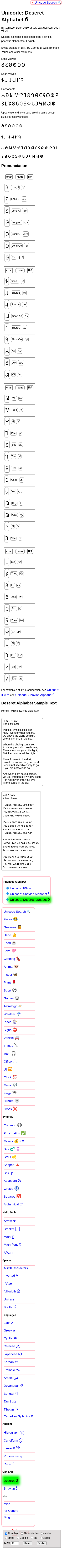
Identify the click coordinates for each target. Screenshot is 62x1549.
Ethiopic (12, 1369)
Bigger (27, 1543)
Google (22, 1537)
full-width (12, 1291)
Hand (10, 935)
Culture (11, 1100)
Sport (10, 990)
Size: (11, 1543)
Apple (45, 1537)
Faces (11, 919)
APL (8, 1252)
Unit (9, 1299)
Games (11, 998)
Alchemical (13, 1204)
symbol (46, 1533)
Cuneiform (14, 1440)
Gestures (13, 927)
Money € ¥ (14, 1141)
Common (13, 1125)
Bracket (13, 1228)
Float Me (11, 1533)
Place (10, 1021)
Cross (10, 1108)
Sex (12, 1149)
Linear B (12, 1448)
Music (10, 1085)
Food (10, 942)
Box (8, 1172)
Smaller (41, 1543)
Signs (10, 1029)
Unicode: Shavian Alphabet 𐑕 (35, 695)
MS (34, 1537)
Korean (11, 1361)
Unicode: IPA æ (20, 888)
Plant (10, 982)
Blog (7, 1517)
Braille (10, 1307)
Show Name (29, 1533)
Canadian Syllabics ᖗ (18, 1416)
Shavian (10, 1488)
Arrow (10, 1220)
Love (10, 950)
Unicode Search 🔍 (48, 2)
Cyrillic (10, 1338)
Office (10, 1061)
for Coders (11, 1510)
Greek (9, 1330)
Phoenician (13, 1456)
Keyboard (13, 1180)
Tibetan (11, 1409)
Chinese (12, 1346)
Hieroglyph (14, 1432)
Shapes (12, 1164)
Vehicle (11, 1037)
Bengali (11, 1393)
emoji (9, 1537)
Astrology (13, 1006)
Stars (10, 1156)
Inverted (11, 1275)
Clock (10, 1077)
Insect (11, 974)
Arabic (11, 1377)
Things (11, 1045)
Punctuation (15, 1133)
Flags (10, 1093)
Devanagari (13, 1385)
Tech (10, 1053)
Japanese (13, 1354)
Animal (11, 966)
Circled (11, 1188)
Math (9, 1236)
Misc (7, 1504)
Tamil (10, 1401)
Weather (12, 1014)
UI (8, 1069)
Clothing (12, 958)
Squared (12, 1196)
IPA (8, 1283)
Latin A (8, 1322)
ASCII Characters (16, 1268)
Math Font (12, 1244)
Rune (9, 1464)
